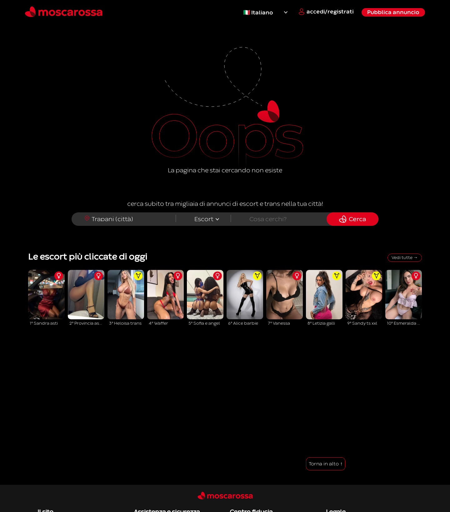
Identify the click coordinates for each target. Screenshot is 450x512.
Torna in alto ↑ (325, 464)
